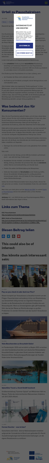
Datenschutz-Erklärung (23, 40)
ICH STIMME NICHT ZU (24, 53)
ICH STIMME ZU (24, 46)
